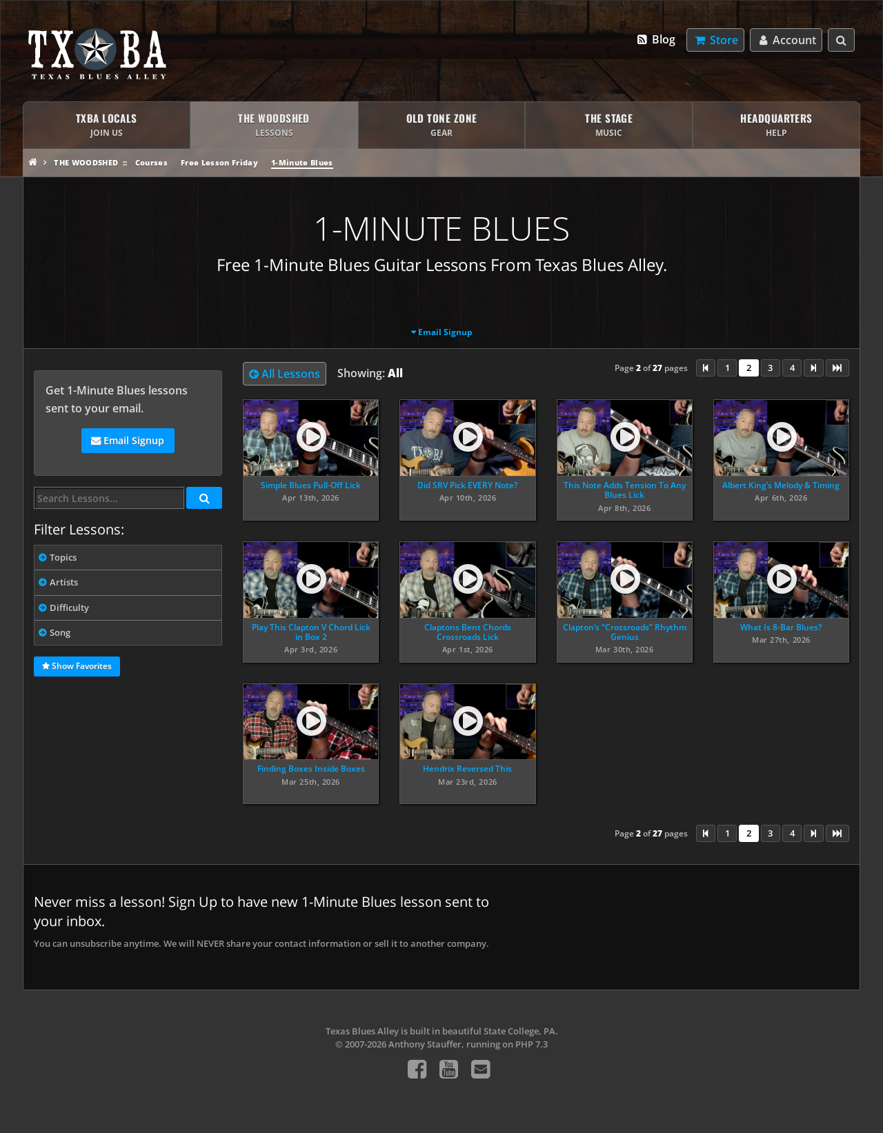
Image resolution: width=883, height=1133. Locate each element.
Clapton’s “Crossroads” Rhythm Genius (624, 632)
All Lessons (284, 374)
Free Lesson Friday (219, 162)
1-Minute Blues (302, 162)
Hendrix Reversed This (467, 768)
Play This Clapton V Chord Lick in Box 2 (311, 632)
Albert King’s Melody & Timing (781, 485)
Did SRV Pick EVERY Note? (467, 485)
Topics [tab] (63, 557)
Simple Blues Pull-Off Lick (311, 485)
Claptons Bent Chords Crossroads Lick (467, 632)
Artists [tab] (64, 582)
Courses (151, 162)
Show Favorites (77, 666)
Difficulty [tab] (69, 607)
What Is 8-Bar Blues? (781, 627)
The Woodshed (86, 162)
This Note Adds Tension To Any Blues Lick (625, 490)
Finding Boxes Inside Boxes (311, 768)
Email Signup (445, 332)
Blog (655, 39)
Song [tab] (60, 632)
